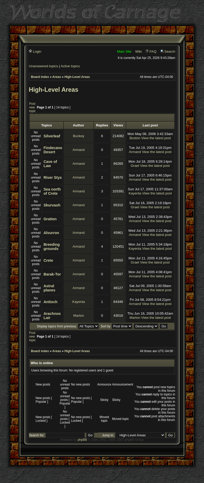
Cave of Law (50, 164)
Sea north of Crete (52, 191)
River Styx (52, 177)
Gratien (49, 219)
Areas (56, 77)
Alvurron (51, 233)
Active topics (70, 66)
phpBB (82, 440)
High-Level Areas (77, 77)
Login (35, 51)
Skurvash (51, 205)
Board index (40, 77)
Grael (135, 166)
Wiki (138, 51)
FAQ (151, 51)
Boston (135, 138)
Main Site (124, 51)
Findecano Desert (52, 150)
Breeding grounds (51, 246)
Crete (48, 260)
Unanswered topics (43, 66)
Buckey (78, 136)
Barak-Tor (52, 274)
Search (167, 51)
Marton (78, 315)
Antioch (50, 302)
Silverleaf (51, 136)
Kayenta (135, 193)
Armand (78, 150)
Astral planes (49, 288)
